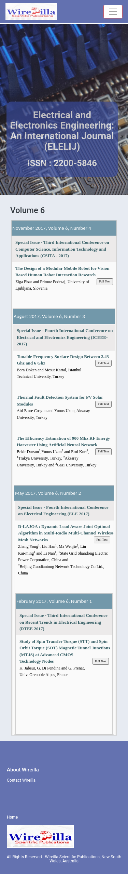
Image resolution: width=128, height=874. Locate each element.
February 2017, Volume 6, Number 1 (54, 601)
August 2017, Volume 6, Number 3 (49, 316)
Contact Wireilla (21, 780)
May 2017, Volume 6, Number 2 (48, 493)
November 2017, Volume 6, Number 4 (51, 228)
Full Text (104, 281)
